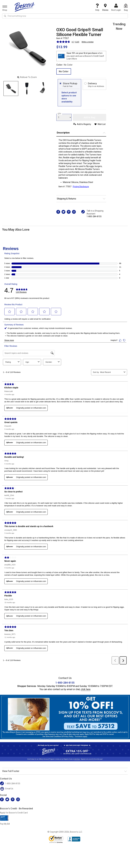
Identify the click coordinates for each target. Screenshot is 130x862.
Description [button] (63, 132)
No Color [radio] (64, 71)
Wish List (102, 124)
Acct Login (116, 7)
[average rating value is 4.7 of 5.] (66, 42)
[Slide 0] (11, 88)
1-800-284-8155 (94, 216)
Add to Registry (84, 124)
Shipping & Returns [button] (66, 198)
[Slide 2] (42, 88)
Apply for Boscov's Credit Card (14, 813)
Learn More (72, 59)
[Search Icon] (5, 16)
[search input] (65, 16)
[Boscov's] (25, 7)
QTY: (59, 114)
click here (85, 689)
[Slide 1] (26, 88)
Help (97, 7)
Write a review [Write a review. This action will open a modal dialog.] (88, 42)
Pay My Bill (5, 824)
